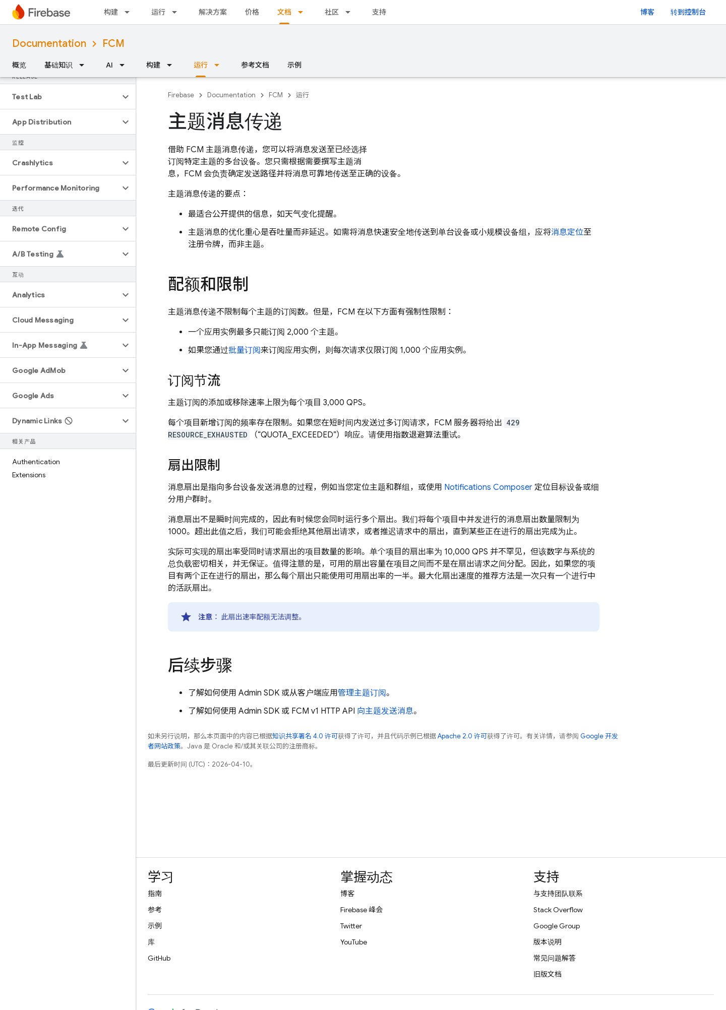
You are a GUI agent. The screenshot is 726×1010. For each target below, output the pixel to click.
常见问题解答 (554, 958)
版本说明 (547, 941)
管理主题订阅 (362, 693)
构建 (111, 12)
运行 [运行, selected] (201, 65)
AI (109, 65)
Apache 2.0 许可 (462, 736)
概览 (19, 65)
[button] (59, 96)
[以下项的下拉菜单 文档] (303, 12)
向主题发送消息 (385, 711)
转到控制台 (688, 12)
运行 (158, 12)
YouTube (353, 941)
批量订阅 (244, 350)
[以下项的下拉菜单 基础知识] (85, 65)
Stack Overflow (558, 909)
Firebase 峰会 (361, 909)
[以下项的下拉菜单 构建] (130, 12)
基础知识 (58, 65)
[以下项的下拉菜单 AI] (125, 65)
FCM (113, 43)
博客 (647, 12)
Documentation (49, 43)
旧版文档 (547, 974)
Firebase (181, 95)
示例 (294, 65)
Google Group (556, 925)
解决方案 (213, 12)
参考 (155, 909)
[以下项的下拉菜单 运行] (177, 12)
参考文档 (255, 65)
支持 (379, 12)
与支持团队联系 (558, 893)
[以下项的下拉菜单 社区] (351, 12)
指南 (155, 893)
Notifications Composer (488, 487)
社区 (332, 12)
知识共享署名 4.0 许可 (305, 736)
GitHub (159, 958)
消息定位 (567, 232)
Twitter (351, 925)
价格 (252, 12)
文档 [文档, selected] (284, 12)
